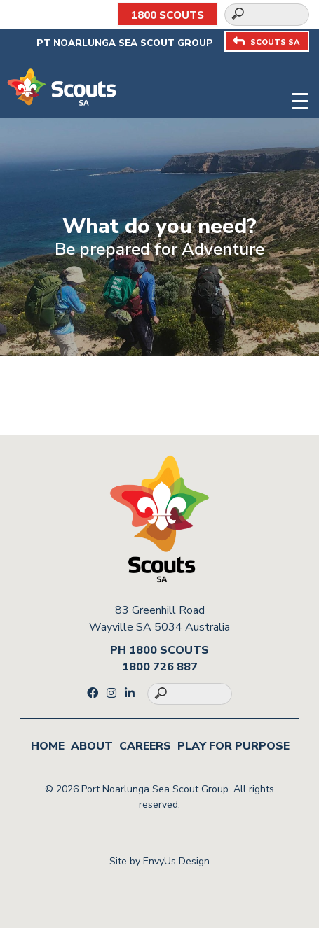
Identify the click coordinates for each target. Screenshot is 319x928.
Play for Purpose (233, 746)
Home (48, 746)
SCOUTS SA (266, 42)
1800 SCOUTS (167, 15)
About (92, 746)
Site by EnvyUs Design (159, 861)
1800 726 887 (160, 667)
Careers (145, 746)
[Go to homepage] (61, 86)
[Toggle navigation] (300, 99)
